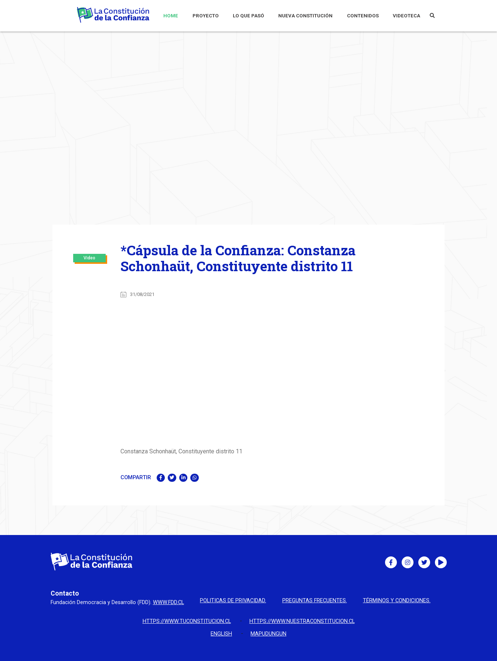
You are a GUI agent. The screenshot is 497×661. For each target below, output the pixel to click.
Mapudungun (268, 634)
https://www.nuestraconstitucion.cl (302, 621)
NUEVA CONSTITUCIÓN (305, 15)
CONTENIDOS (363, 15)
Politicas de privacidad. (233, 601)
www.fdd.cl (168, 602)
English (221, 634)
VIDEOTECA (406, 15)
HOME (170, 15)
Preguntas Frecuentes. (314, 601)
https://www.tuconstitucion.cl (187, 621)
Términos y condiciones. (396, 601)
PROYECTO (206, 15)
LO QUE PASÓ (248, 15)
